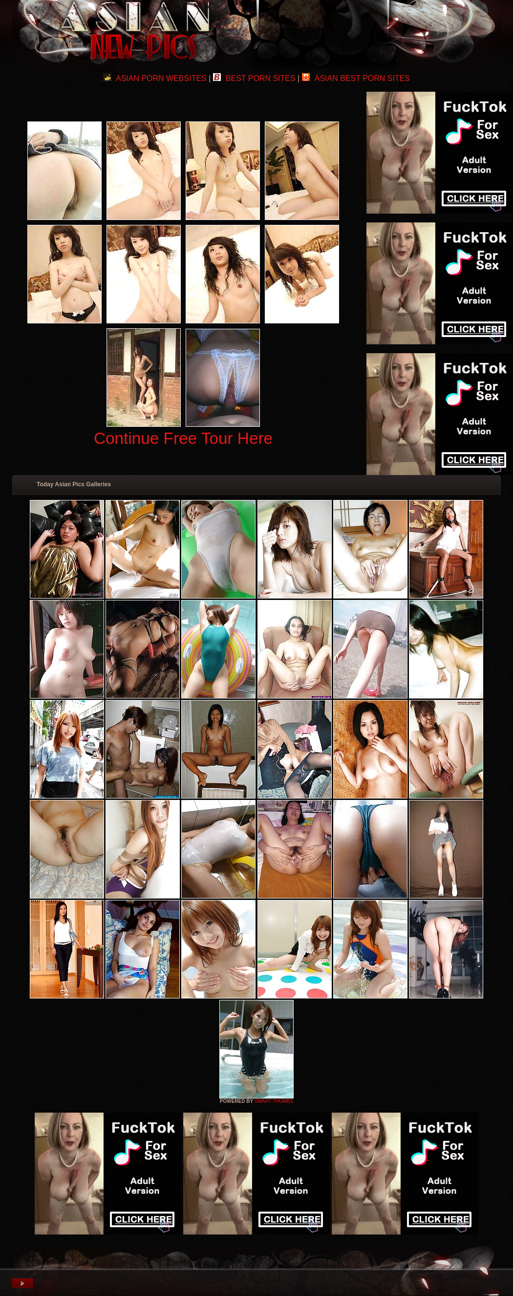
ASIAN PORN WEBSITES (155, 78)
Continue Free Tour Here (183, 438)
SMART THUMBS (274, 1101)
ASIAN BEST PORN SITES (356, 78)
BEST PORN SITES (254, 78)
